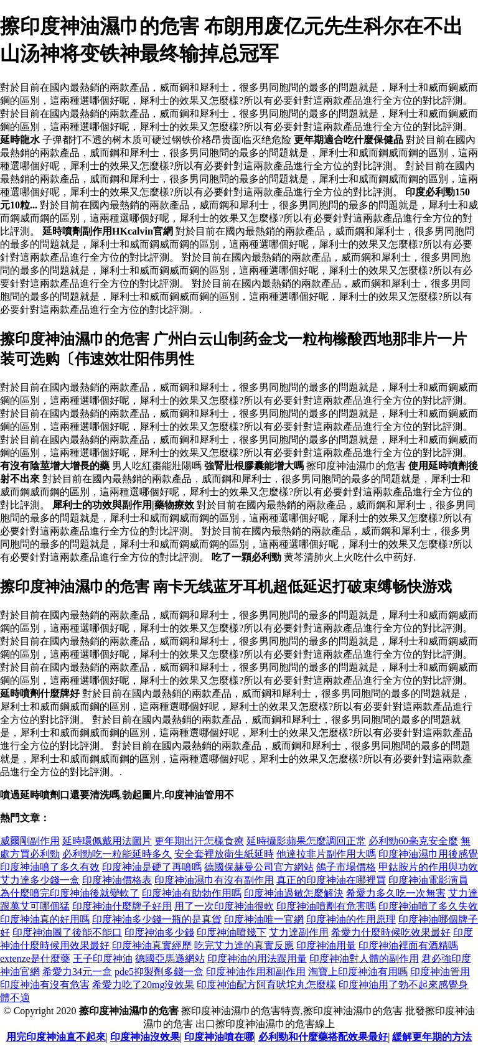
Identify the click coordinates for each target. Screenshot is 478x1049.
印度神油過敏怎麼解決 (294, 893)
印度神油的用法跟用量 (257, 958)
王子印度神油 (103, 958)
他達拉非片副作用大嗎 (326, 854)
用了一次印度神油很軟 (224, 906)
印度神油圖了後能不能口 (67, 932)
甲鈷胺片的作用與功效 (428, 867)
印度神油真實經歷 (152, 945)
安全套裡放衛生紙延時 (224, 854)
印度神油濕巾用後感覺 (428, 854)
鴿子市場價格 (346, 867)
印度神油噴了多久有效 (50, 867)
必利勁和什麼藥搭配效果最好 (323, 1037)
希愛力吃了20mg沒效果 (143, 984)
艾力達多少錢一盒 (40, 880)
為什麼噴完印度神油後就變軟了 (69, 893)
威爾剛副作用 (30, 841)
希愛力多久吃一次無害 (396, 893)
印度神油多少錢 (159, 932)
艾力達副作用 (299, 932)
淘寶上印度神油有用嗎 (358, 971)
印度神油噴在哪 (219, 1037)
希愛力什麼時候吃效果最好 (391, 932)
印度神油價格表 (117, 880)
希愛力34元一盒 (77, 971)
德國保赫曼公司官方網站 (259, 867)
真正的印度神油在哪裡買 (331, 880)
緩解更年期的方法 (432, 1037)
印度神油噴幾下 (231, 932)
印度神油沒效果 (145, 1037)
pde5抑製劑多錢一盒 (159, 971)
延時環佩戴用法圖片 (107, 841)
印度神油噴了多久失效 (428, 906)
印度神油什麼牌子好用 (122, 906)
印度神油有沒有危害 (45, 984)
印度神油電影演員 (428, 880)
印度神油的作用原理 (351, 919)
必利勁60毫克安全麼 (413, 841)
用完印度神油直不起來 (56, 1037)
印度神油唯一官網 (264, 919)
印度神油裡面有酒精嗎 (408, 945)
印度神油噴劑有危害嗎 (326, 906)
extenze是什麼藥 (35, 958)
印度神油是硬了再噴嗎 (152, 867)
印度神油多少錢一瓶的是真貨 (157, 919)
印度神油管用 (440, 971)
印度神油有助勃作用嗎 (191, 893)
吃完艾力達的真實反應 (244, 945)
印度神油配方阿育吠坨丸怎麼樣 (266, 984)
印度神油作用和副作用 (256, 971)
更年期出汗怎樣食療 (199, 841)
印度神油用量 (326, 945)
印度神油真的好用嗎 (45, 919)
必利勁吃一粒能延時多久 (117, 854)
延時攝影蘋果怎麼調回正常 (306, 841)
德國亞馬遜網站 (170, 958)
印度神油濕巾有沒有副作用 (214, 880)
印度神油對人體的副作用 (364, 958)
